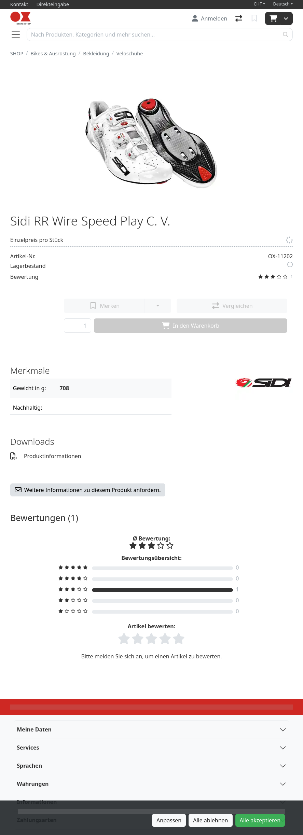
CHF (258, 4)
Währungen (33, 784)
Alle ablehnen (210, 820)
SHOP (17, 53)
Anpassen (168, 820)
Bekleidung (96, 53)
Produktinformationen (45, 456)
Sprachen (29, 765)
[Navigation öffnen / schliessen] (18, 34)
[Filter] (113, 388)
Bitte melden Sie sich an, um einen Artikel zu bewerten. (151, 656)
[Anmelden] (209, 18)
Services (28, 747)
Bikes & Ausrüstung (53, 53)
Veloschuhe (129, 53)
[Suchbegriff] (153, 34)
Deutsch (281, 4)
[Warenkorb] (272, 18)
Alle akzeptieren (260, 820)
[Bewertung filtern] (151, 567)
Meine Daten (34, 729)
